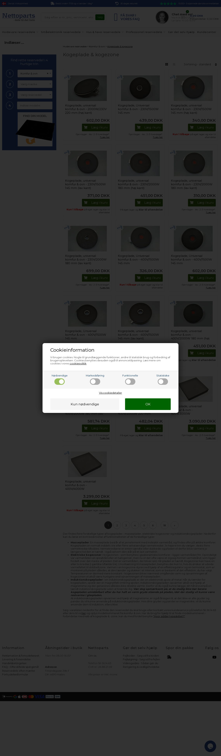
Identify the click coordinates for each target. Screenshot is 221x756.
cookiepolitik (78, 363)
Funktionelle (130, 379)
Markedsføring (95, 379)
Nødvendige (60, 379)
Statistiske (162, 379)
